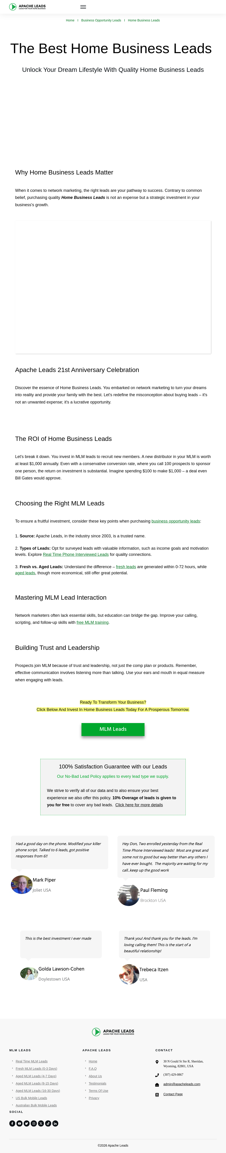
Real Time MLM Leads (32, 1061)
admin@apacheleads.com (181, 1084)
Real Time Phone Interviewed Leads (76, 554)
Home (93, 1061)
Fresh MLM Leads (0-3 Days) (36, 1068)
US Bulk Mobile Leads (31, 1098)
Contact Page (173, 1094)
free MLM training (93, 622)
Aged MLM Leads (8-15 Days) (37, 1083)
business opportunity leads (176, 521)
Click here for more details (139, 805)
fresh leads (126, 567)
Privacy (94, 1098)
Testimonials (97, 1083)
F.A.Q (93, 1068)
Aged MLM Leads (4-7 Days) (36, 1076)
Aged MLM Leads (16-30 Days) (38, 1091)
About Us (95, 1076)
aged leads (25, 573)
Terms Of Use (98, 1091)
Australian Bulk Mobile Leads (36, 1105)
